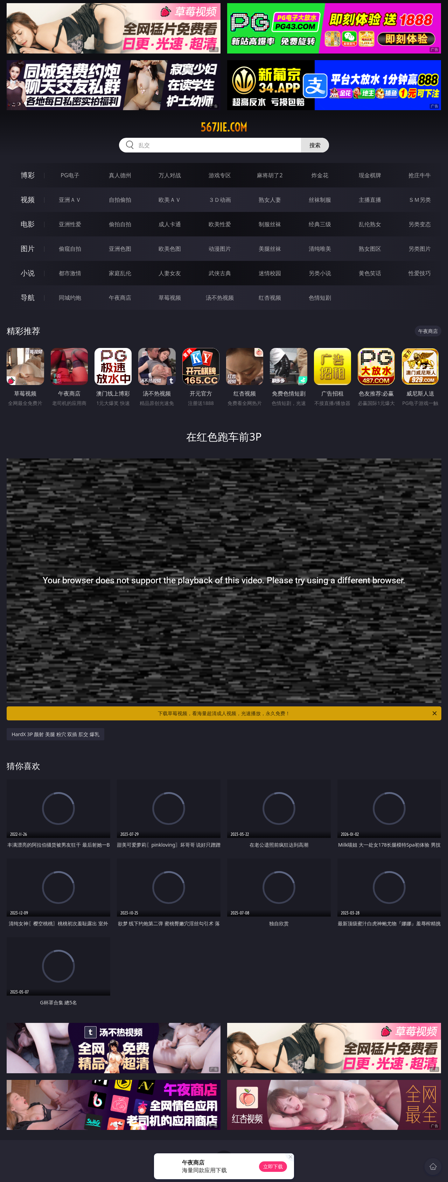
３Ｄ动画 (220, 200)
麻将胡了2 (269, 175)
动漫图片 (220, 248)
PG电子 (70, 175)
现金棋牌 (370, 175)
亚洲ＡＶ (70, 200)
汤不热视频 (220, 297)
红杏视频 (270, 297)
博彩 (28, 175)
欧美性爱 (220, 224)
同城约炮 (70, 297)
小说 (28, 273)
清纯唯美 (320, 248)
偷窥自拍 (70, 248)
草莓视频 (170, 297)
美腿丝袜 (270, 248)
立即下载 (273, 1166)
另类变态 (419, 224)
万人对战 (170, 175)
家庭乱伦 (120, 273)
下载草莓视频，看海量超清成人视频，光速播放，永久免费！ (298, 713)
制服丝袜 (270, 224)
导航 (28, 297)
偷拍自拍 (120, 224)
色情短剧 (320, 297)
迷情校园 (270, 273)
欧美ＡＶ (170, 200)
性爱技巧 (419, 273)
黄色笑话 (370, 273)
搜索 (315, 145)
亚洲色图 (120, 248)
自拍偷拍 (120, 200)
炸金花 (320, 175)
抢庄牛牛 (419, 175)
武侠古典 (220, 273)
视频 (28, 199)
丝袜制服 (320, 200)
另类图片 (419, 248)
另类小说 (320, 273)
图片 (28, 248)
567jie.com (224, 127)
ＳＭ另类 (419, 200)
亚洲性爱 (70, 224)
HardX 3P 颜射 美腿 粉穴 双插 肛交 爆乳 (55, 734)
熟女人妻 (270, 200)
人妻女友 (170, 273)
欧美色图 (170, 248)
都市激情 (70, 273)
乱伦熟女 (370, 224)
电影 (28, 224)
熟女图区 (370, 248)
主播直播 (370, 200)
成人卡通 (170, 224)
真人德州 (120, 175)
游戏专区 (220, 175)
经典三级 (320, 224)
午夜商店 (120, 297)
